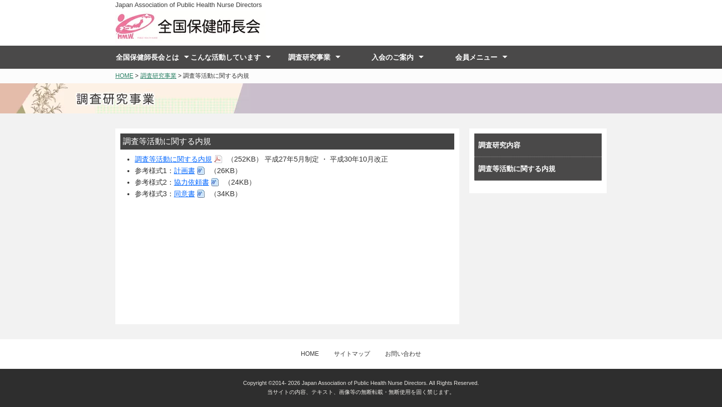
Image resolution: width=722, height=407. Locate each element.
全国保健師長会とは (147, 57)
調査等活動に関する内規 (173, 159)
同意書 (184, 194)
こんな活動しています (226, 57)
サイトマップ (352, 353)
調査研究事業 (309, 57)
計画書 (184, 171)
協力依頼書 (191, 182)
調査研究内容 (499, 145)
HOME (124, 75)
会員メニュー (476, 57)
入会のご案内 (393, 57)
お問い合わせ (403, 353)
